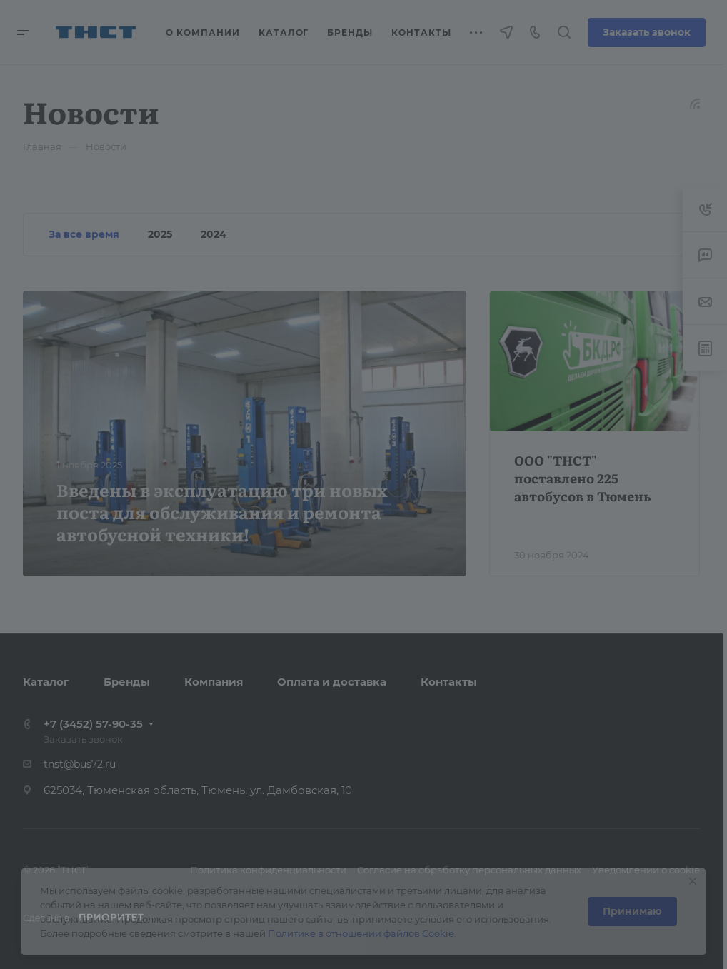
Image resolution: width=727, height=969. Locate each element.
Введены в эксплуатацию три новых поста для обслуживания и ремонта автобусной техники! (221, 511)
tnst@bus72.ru (80, 764)
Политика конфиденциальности (268, 869)
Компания (213, 681)
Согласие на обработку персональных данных (469, 869)
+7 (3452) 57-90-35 (93, 723)
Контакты (449, 681)
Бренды (127, 681)
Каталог (46, 681)
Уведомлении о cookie (646, 869)
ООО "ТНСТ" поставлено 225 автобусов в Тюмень (582, 478)
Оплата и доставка (331, 681)
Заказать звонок (647, 32)
